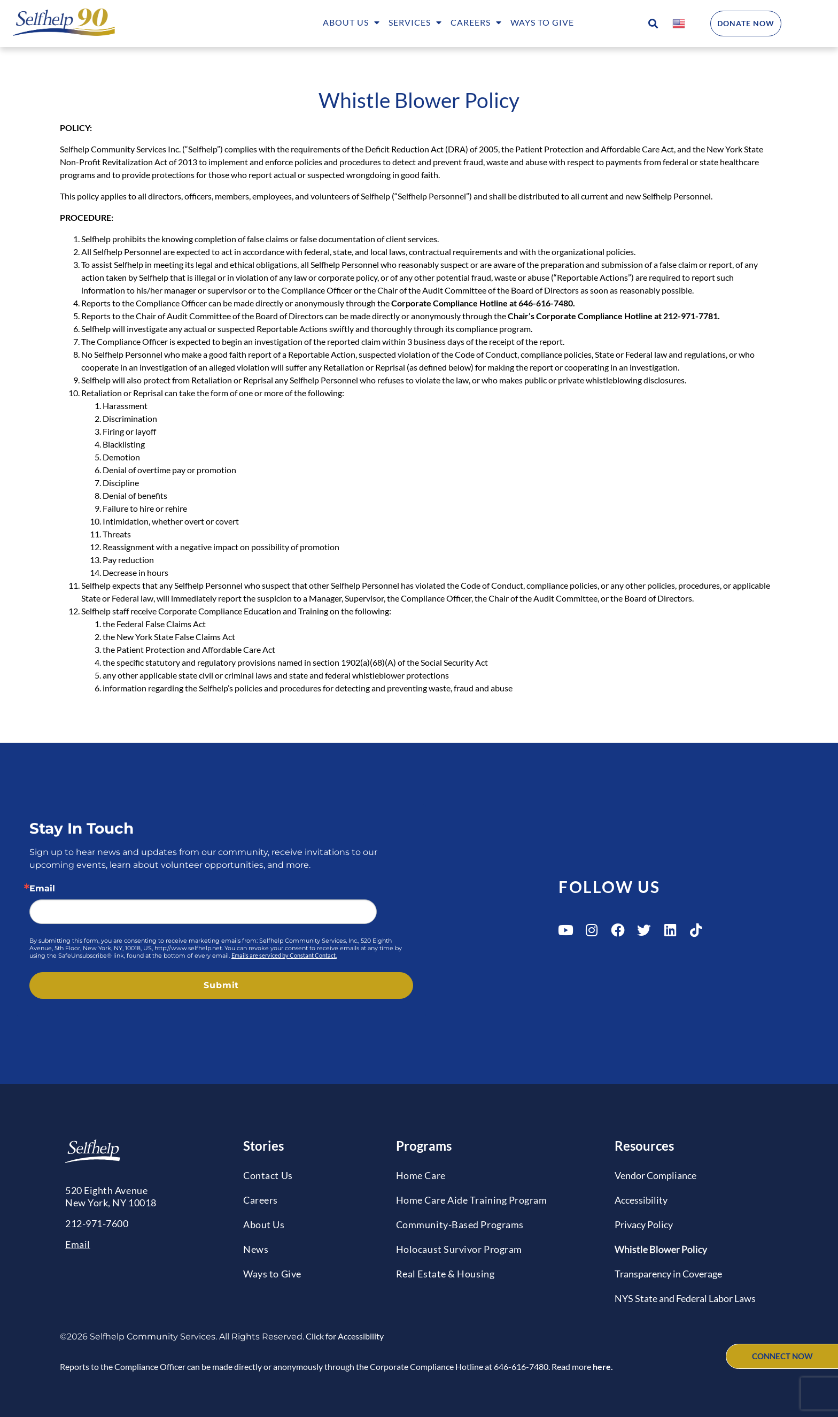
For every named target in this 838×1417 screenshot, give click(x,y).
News (255, 1249)
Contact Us (267, 1175)
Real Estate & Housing (445, 1274)
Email (42, 888)
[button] (653, 24)
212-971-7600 (96, 1223)
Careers (476, 23)
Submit (221, 985)
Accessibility (641, 1200)
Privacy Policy (644, 1224)
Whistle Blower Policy (661, 1249)
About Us (351, 23)
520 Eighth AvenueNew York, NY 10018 (111, 1196)
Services (415, 23)
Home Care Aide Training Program (471, 1200)
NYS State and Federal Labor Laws (685, 1298)
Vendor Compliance (655, 1175)
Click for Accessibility (344, 1336)
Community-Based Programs (460, 1224)
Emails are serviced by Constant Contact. (284, 955)
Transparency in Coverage (668, 1274)
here (602, 1366)
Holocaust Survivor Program (459, 1249)
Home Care (421, 1175)
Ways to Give (542, 22)
